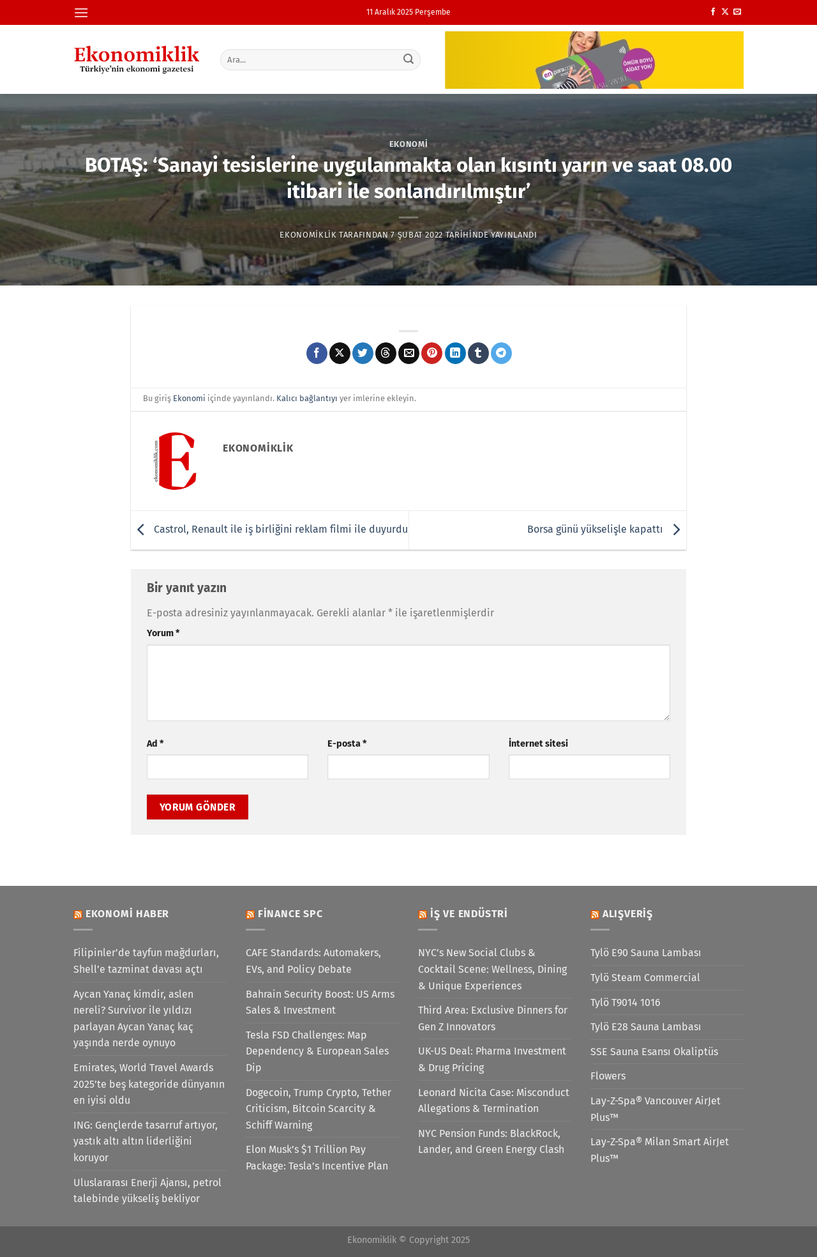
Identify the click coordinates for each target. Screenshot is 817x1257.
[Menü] (81, 12)
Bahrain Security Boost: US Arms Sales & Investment (320, 1002)
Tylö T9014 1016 (625, 1002)
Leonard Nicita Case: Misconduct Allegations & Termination (493, 1100)
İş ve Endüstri (469, 914)
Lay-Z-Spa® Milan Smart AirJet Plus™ (659, 1150)
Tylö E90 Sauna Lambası (645, 953)
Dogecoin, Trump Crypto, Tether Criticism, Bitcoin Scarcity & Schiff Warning (318, 1108)
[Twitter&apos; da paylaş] (362, 353)
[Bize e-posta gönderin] (737, 12)
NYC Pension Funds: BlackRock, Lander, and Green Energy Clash (491, 1141)
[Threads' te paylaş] (385, 353)
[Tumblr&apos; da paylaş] (478, 353)
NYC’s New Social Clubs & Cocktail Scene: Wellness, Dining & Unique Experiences (492, 969)
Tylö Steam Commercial (645, 977)
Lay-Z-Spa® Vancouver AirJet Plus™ (655, 1109)
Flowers (608, 1076)
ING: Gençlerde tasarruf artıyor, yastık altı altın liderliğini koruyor (145, 1141)
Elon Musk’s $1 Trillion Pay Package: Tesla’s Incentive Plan (317, 1157)
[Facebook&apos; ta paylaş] (316, 353)
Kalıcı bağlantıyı (307, 398)
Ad (155, 743)
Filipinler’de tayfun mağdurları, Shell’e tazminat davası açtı (146, 961)
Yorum (163, 633)
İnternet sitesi (538, 743)
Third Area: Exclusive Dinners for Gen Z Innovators (492, 1018)
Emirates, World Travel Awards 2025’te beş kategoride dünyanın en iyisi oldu (149, 1084)
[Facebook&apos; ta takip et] (713, 12)
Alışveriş (628, 914)
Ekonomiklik (308, 235)
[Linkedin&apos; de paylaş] (455, 353)
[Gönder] (409, 59)
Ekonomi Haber (127, 914)
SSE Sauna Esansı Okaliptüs (654, 1052)
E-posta (346, 743)
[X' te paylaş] (339, 353)
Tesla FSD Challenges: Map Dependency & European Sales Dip (317, 1051)
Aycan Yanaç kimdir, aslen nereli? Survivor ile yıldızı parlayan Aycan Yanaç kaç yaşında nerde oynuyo (133, 1018)
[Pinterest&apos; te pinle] (431, 353)
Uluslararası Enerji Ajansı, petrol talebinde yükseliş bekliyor (147, 1191)
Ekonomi (408, 144)
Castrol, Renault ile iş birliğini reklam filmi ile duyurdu (269, 529)
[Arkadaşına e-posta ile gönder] (408, 353)
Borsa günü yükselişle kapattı (606, 529)
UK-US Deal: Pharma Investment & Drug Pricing (492, 1059)
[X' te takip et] (725, 12)
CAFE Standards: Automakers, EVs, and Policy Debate (313, 961)
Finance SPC (290, 914)
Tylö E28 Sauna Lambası (645, 1027)
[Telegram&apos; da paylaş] (501, 353)
